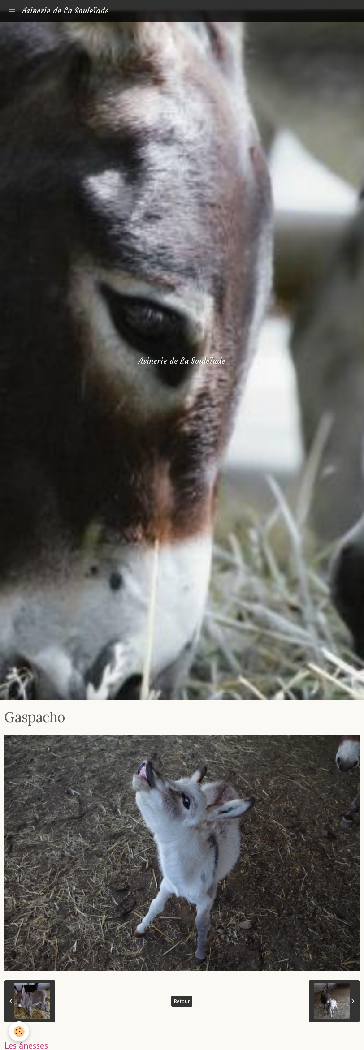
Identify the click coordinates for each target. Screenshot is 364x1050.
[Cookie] (19, 1031)
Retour (182, 1001)
